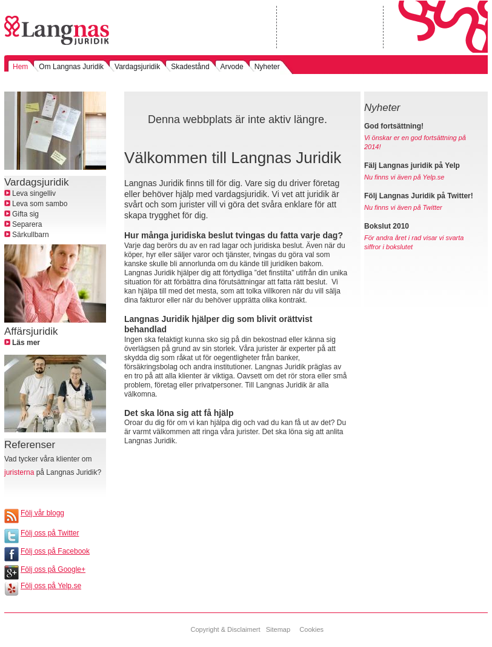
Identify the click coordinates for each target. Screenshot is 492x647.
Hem (20, 66)
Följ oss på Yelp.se (51, 586)
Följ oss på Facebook (55, 551)
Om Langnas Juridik (71, 66)
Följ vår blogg (42, 513)
